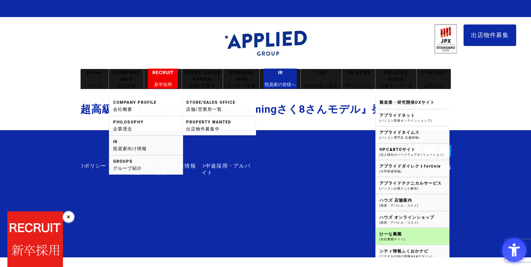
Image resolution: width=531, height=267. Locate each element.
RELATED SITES (395, 79)
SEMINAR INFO (241, 79)
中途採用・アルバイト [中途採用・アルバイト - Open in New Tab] (222, 166)
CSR (321, 79)
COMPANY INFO (126, 79)
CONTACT (434, 79)
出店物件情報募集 (163, 166)
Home (94, 79)
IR (280, 78)
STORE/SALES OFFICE (202, 79)
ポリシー (95, 166)
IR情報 (124, 166)
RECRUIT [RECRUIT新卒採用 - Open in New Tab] (162, 78)
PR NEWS (358, 79)
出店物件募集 (490, 35)
